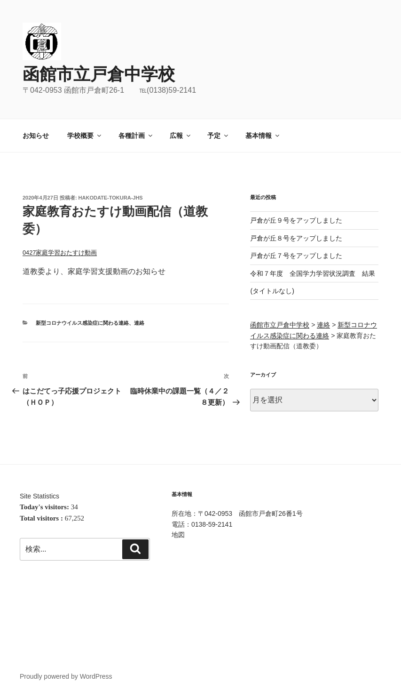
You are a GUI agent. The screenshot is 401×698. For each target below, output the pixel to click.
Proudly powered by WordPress (66, 676)
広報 (181, 135)
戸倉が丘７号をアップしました (296, 255)
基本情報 (263, 135)
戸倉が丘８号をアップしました (296, 238)
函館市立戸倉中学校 (99, 74)
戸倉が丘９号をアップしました (296, 220)
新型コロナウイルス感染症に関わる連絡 (82, 323)
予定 (218, 135)
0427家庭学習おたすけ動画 (60, 252)
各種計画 (136, 135)
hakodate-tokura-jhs (111, 198)
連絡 (139, 323)
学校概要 (84, 135)
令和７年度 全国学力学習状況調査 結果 (312, 273)
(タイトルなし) (272, 291)
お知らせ (36, 135)
